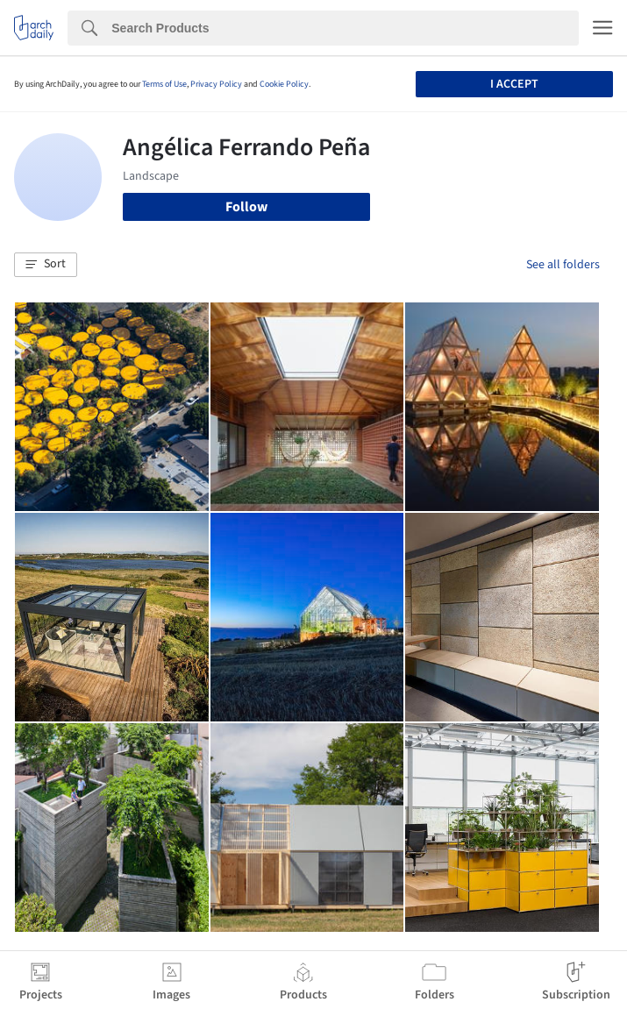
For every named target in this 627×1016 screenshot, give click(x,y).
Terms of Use (164, 84)
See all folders (563, 265)
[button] (45, 264)
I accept (514, 84)
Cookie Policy (284, 84)
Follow (246, 207)
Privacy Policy (216, 84)
